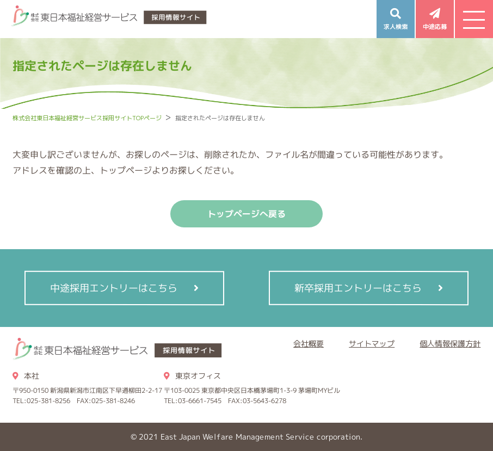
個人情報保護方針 (450, 343)
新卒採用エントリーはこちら (358, 287)
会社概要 (308, 343)
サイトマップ (372, 343)
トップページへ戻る (246, 214)
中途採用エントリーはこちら (113, 287)
